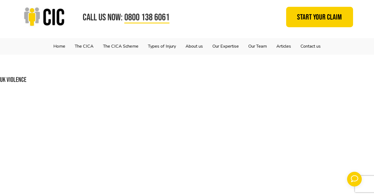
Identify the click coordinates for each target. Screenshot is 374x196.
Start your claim (319, 17)
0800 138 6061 (146, 17)
